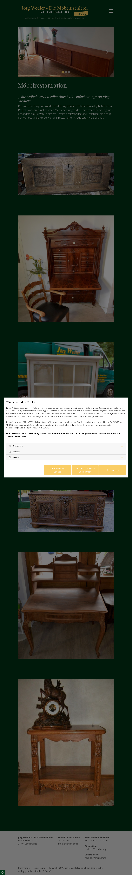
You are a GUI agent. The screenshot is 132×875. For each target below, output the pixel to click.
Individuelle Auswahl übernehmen (85, 470)
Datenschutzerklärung (15, 470)
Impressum (32, 470)
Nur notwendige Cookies (57, 470)
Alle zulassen (113, 470)
